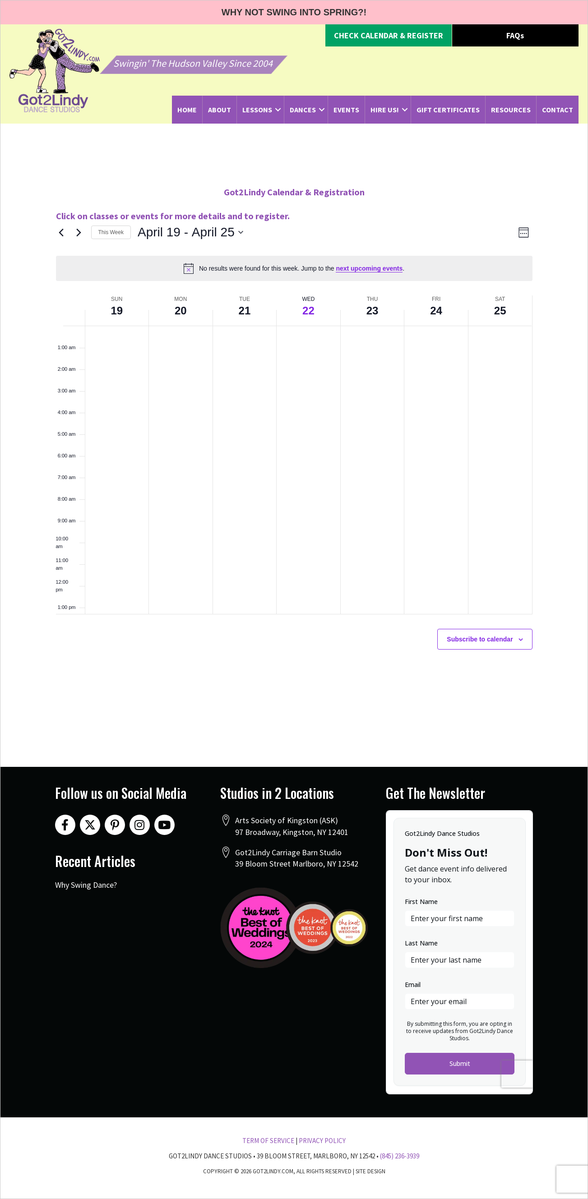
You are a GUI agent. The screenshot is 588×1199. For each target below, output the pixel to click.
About (219, 109)
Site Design (370, 1171)
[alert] (294, 268)
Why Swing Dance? (86, 885)
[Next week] (79, 232)
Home (187, 109)
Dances (303, 109)
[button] (388, 35)
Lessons (257, 109)
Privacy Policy (322, 1140)
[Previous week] (61, 232)
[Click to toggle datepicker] (190, 232)
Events (346, 109)
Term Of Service (268, 1140)
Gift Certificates (448, 109)
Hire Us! (384, 109)
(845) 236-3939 (399, 1156)
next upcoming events (369, 268)
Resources (511, 109)
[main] (294, 439)
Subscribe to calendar (480, 639)
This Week (111, 232)
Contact (557, 109)
